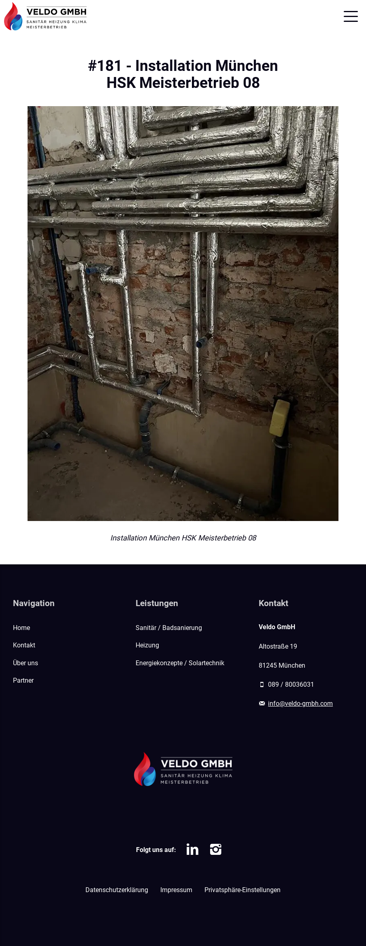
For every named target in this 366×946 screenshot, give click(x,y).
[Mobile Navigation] (351, 16)
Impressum (176, 890)
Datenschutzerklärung (116, 890)
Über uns (25, 663)
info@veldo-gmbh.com (300, 703)
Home (21, 628)
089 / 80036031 (291, 684)
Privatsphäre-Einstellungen (242, 890)
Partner (23, 680)
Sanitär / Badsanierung (169, 628)
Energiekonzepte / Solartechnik (180, 663)
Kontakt (24, 645)
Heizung (147, 645)
